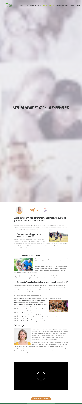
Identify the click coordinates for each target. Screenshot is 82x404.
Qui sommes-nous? (28, 380)
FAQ (44, 380)
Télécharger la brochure (41, 224)
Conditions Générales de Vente (50, 389)
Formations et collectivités (30, 385)
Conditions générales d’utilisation (48, 386)
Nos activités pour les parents (31, 382)
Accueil (24, 6)
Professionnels (64, 6)
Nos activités (50, 6)
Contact (45, 382)
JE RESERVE (12, 357)
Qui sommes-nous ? (36, 6)
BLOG (74, 6)
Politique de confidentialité (50, 392)
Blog (25, 388)
